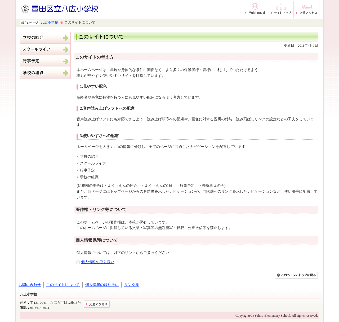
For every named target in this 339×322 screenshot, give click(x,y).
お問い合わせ (30, 285)
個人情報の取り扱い (97, 262)
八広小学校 (49, 22)
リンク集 (131, 285)
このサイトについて (63, 285)
